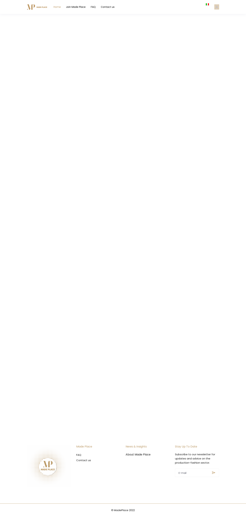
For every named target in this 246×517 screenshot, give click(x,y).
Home (58, 7)
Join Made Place (77, 7)
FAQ (94, 7)
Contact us (109, 7)
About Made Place (138, 454)
